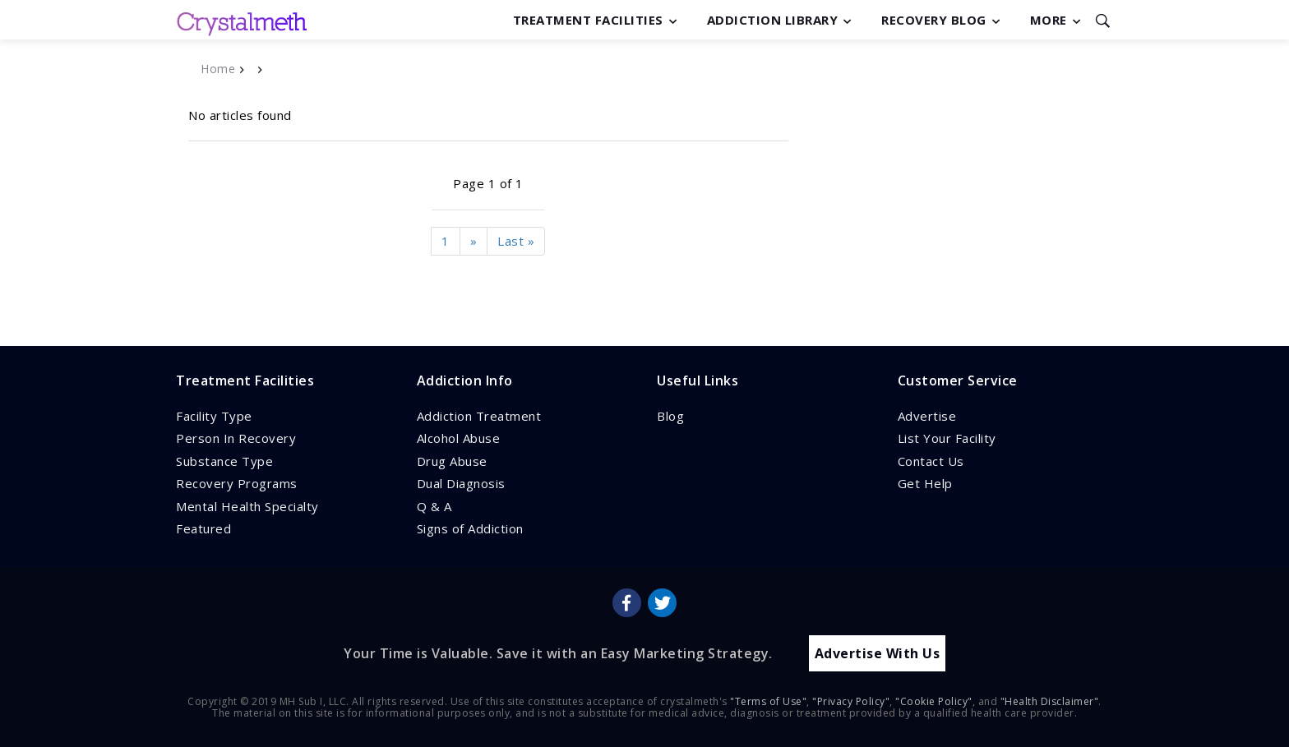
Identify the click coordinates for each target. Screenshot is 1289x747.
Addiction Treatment (479, 416)
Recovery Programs (237, 483)
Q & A (434, 506)
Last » (515, 241)
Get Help (925, 483)
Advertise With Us (877, 652)
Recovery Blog (933, 20)
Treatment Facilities (588, 20)
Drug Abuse (452, 461)
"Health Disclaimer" (1049, 701)
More (1048, 20)
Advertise (927, 416)
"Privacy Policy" (850, 701)
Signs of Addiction (470, 528)
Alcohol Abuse (459, 438)
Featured (203, 528)
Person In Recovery (236, 438)
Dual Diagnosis (461, 483)
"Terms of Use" (768, 701)
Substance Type (224, 461)
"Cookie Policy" (934, 701)
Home (218, 68)
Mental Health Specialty (247, 506)
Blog (670, 416)
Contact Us (931, 461)
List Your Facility (947, 438)
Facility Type (214, 416)
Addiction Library (773, 20)
